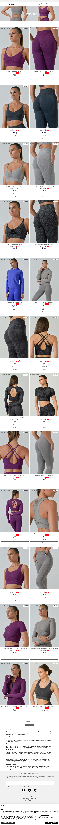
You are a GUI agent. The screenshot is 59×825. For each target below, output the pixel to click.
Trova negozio (29, 800)
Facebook (23, 790)
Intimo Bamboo (11, 25)
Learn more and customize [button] (8, 822)
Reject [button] (47, 822)
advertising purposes (45, 815)
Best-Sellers (54, 25)
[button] (57, 806)
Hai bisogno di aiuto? (29, 798)
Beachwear (48, 25)
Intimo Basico (4, 25)
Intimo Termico (28, 25)
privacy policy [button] (32, 811)
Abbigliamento (42, 25)
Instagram (35, 790)
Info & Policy (29, 797)
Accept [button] (54, 822)
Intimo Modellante (20, 25)
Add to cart (15, 80)
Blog (29, 802)
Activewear (35, 25)
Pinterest (29, 790)
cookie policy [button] (45, 812)
